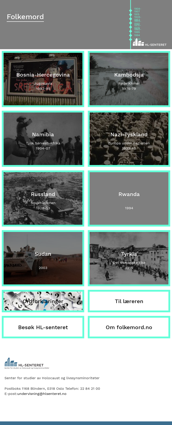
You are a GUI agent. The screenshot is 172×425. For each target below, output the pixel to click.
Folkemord (25, 16)
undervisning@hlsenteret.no (42, 394)
